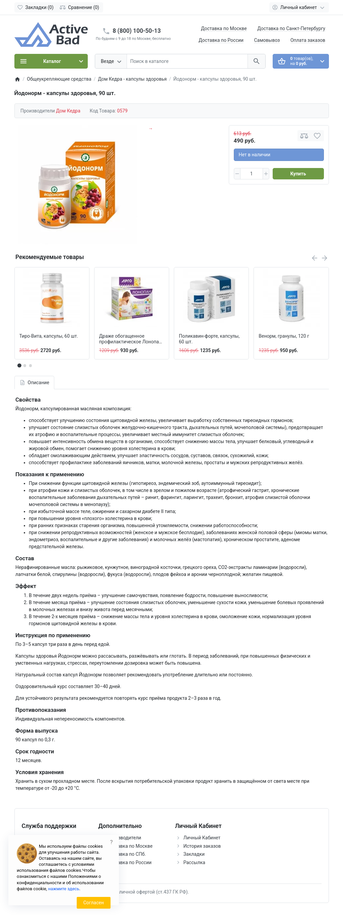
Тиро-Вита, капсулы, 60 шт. (48, 336)
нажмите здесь (63, 888)
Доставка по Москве (224, 28)
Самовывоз (267, 40)
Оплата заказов (307, 40)
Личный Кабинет (202, 837)
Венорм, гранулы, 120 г (284, 336)
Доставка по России (221, 40)
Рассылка (194, 862)
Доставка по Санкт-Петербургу (291, 28)
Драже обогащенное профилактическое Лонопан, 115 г (130, 339)
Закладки (194, 854)
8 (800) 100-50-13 (137, 30)
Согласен (93, 902)
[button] (24, 365)
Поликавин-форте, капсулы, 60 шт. (209, 338)
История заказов (202, 846)
